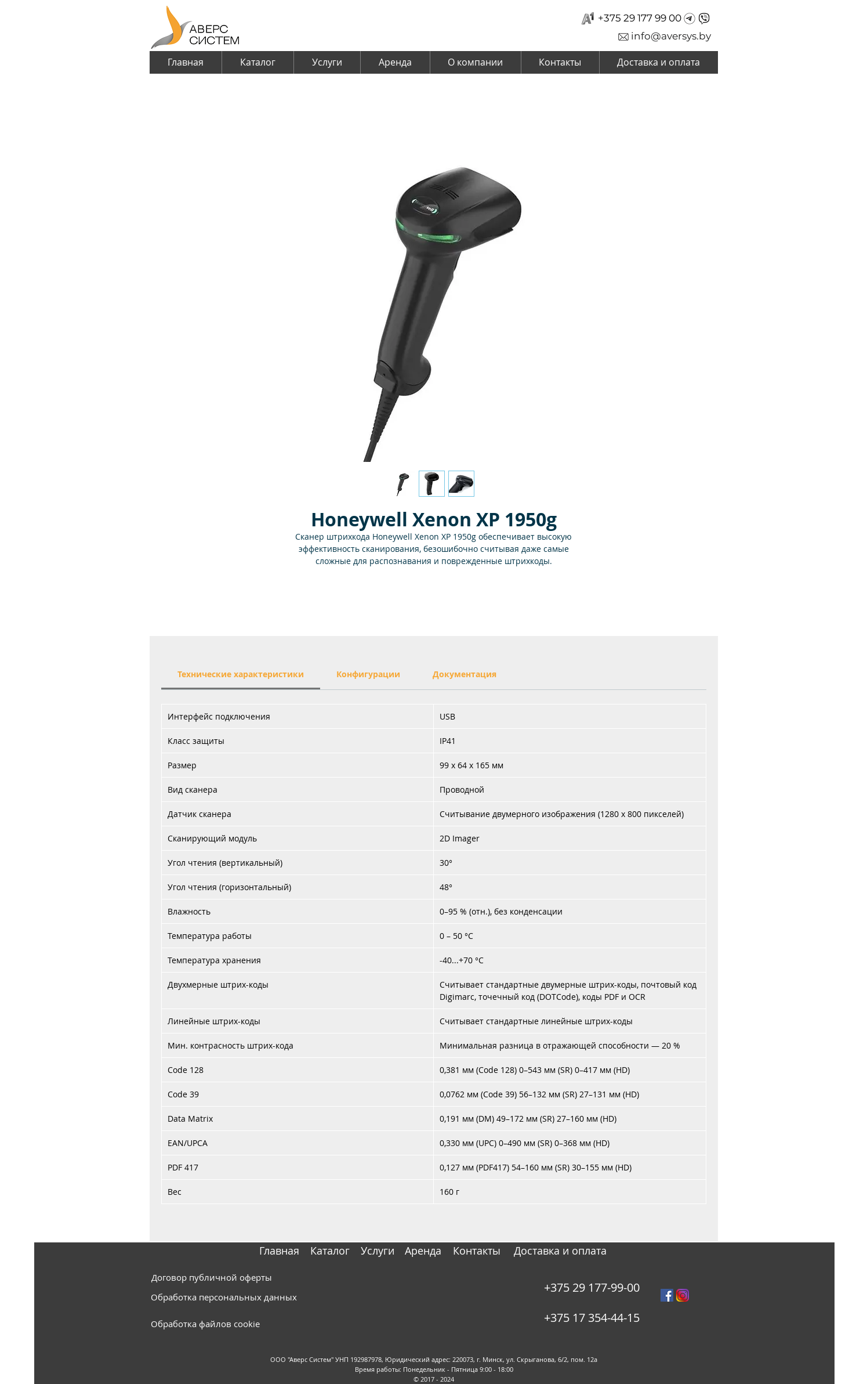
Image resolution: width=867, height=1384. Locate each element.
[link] (240, 674)
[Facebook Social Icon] (667, 1295)
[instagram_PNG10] (682, 1295)
